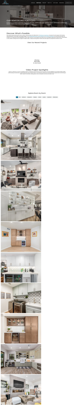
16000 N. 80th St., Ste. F (56, 384)
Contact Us (68, 2)
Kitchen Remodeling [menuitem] (28, 382)
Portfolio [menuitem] (42, 383)
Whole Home (56, 97)
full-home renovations (49, 36)
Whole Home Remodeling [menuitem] (29, 381)
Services (33, 2)
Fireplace (34, 97)
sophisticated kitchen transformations (36, 36)
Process (44, 2)
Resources (61, 2)
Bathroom (23, 97)
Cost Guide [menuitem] (42, 381)
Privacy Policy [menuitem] (57, 403)
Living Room (50, 97)
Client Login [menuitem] (42, 389)
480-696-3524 (55, 380)
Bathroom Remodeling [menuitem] (29, 383)
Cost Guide (55, 2)
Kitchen (39, 97)
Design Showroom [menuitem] (43, 387)
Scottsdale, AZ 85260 (56, 386)
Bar (18, 97)
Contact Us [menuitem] (42, 391)
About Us (49, 2)
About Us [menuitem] (42, 385)
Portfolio (38, 2)
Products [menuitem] (26, 385)
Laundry (44, 97)
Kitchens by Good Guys (44, 35)
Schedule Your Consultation (37, 371)
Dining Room (29, 97)
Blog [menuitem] (41, 388)
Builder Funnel (27, 403)
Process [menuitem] (42, 382)
